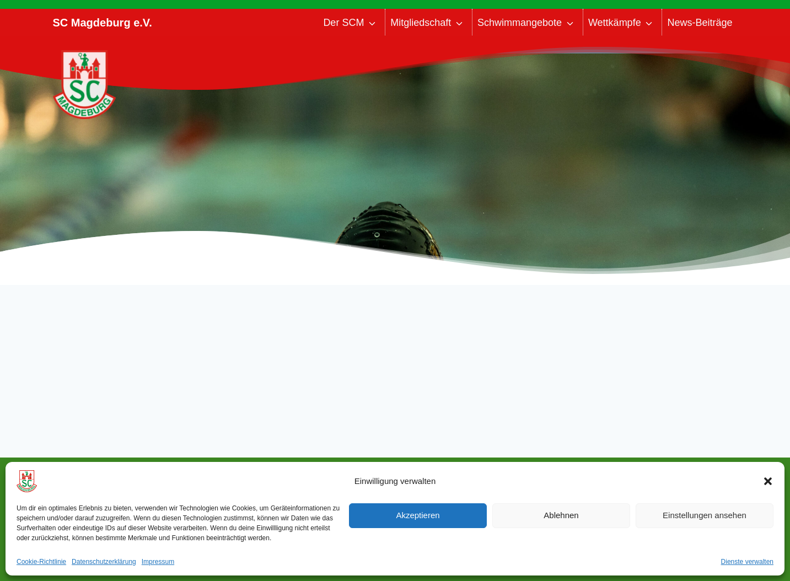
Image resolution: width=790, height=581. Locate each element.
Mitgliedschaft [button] (420, 22)
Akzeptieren (417, 515)
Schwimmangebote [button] (519, 22)
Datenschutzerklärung (104, 562)
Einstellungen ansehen (704, 515)
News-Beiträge (699, 22)
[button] (767, 481)
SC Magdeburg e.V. (102, 23)
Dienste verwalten (747, 562)
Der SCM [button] (343, 22)
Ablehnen (561, 515)
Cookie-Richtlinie (41, 562)
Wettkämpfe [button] (614, 22)
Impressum (158, 562)
